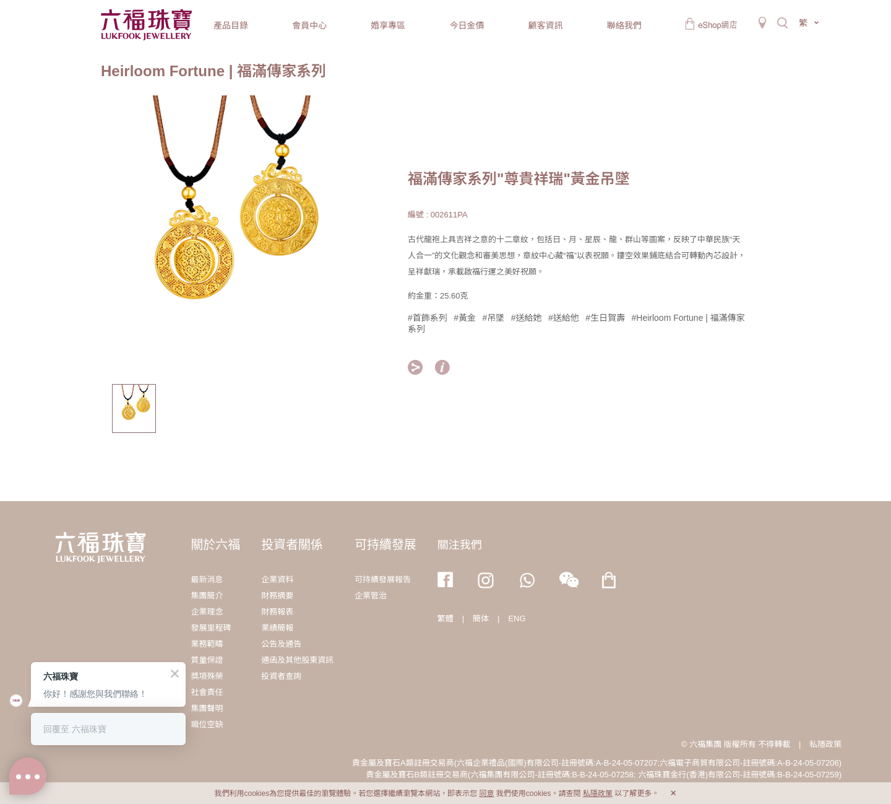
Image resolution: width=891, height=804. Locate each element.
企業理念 (207, 611)
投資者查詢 (281, 676)
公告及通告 (281, 644)
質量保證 (207, 660)
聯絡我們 (624, 25)
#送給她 (526, 318)
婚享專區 (388, 25)
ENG (516, 618)
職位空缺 (207, 724)
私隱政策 (825, 744)
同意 (486, 793)
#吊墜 (494, 318)
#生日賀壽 (605, 318)
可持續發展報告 (383, 579)
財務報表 (277, 611)
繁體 (445, 618)
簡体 (481, 618)
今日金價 (466, 25)
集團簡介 (207, 595)
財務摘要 (277, 595)
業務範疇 (207, 644)
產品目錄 (230, 25)
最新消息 (207, 579)
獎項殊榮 (207, 676)
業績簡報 (277, 627)
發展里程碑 (211, 627)
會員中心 (309, 25)
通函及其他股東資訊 (297, 660)
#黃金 (465, 318)
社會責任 (207, 692)
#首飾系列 (427, 318)
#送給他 (563, 318)
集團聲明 (207, 708)
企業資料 (277, 579)
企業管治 (371, 595)
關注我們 (459, 545)
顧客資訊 (545, 25)
